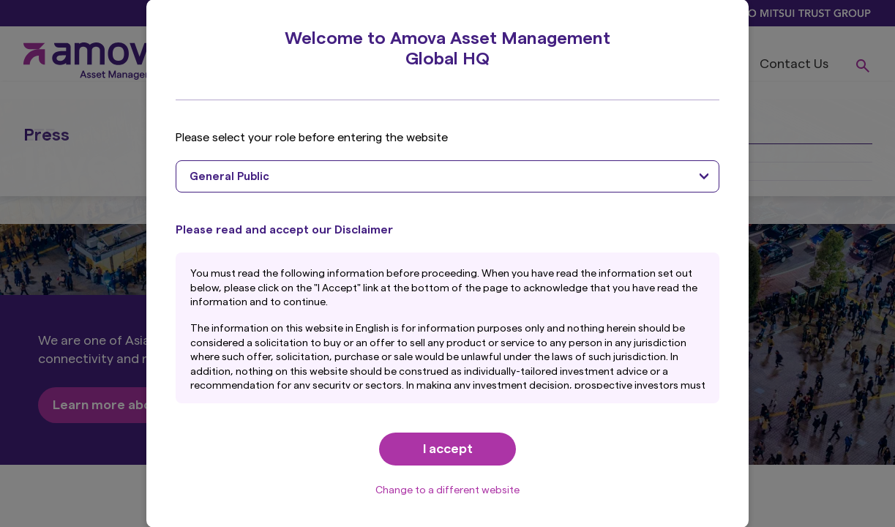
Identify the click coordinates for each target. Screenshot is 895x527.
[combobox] (447, 176)
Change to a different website (447, 490)
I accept (448, 448)
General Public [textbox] (229, 176)
